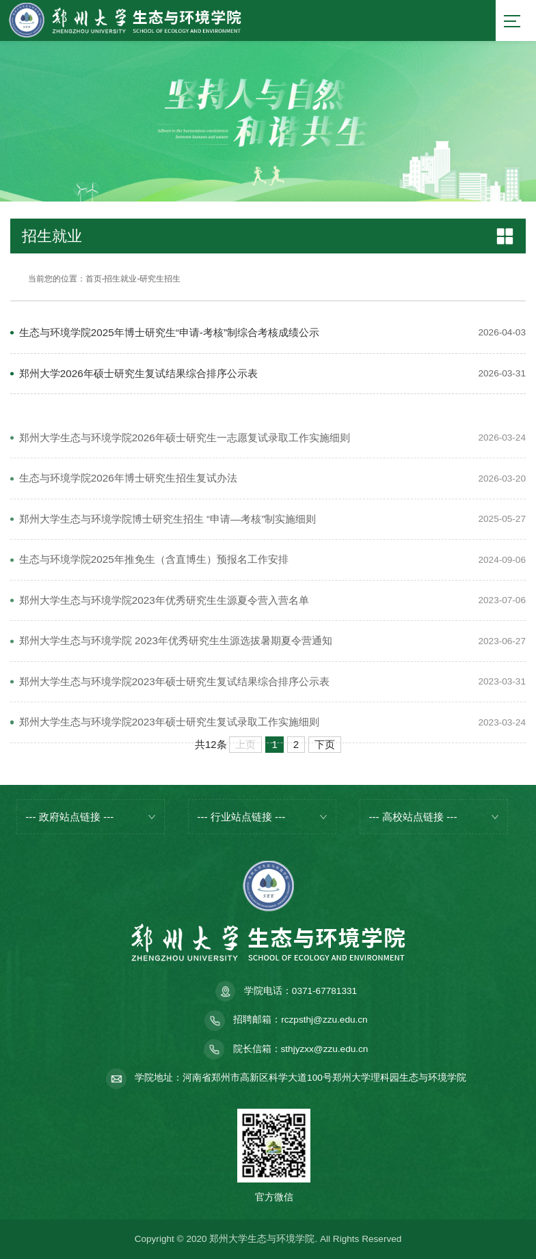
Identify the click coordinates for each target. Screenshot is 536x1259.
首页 (93, 278)
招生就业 (120, 278)
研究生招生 (159, 278)
